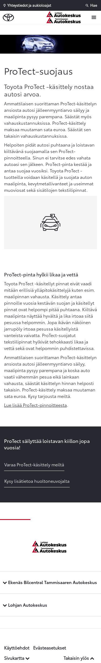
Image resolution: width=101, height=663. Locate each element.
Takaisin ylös (79, 658)
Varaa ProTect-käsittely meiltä (34, 464)
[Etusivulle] (66, 17)
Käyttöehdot (16, 647)
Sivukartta (17, 658)
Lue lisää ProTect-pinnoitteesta (35, 405)
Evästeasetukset (49, 647)
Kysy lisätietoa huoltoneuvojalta (36, 481)
